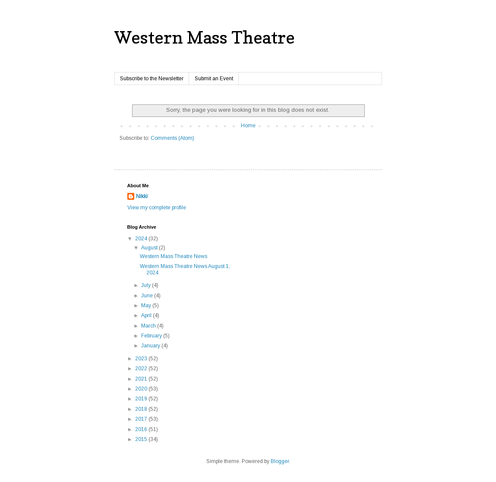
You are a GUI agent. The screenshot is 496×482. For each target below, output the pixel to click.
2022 (141, 368)
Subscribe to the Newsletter (151, 79)
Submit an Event (214, 79)
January (151, 346)
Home (248, 126)
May (146, 305)
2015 (141, 439)
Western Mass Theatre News (173, 256)
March (149, 326)
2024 (141, 239)
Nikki (142, 196)
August (150, 248)
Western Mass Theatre (204, 37)
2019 (141, 399)
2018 (141, 409)
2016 (141, 429)
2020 (141, 389)
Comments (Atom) (172, 138)
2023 (141, 359)
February (152, 336)
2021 (141, 379)
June (147, 296)
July (146, 285)
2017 (141, 419)
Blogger (280, 461)
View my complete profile (156, 208)
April (147, 315)
